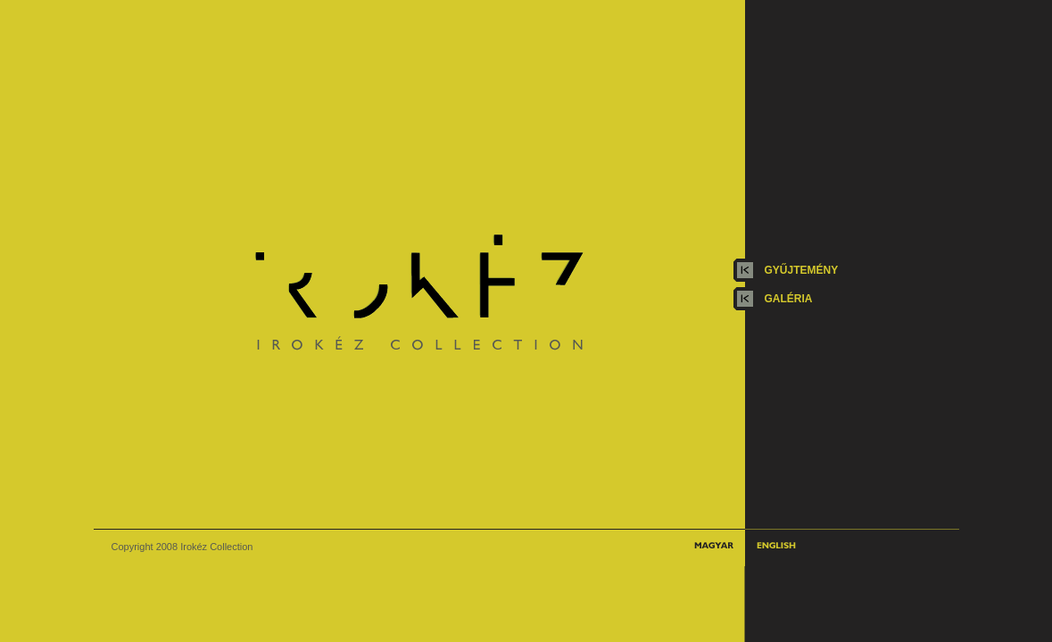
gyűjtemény (802, 270)
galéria (789, 298)
